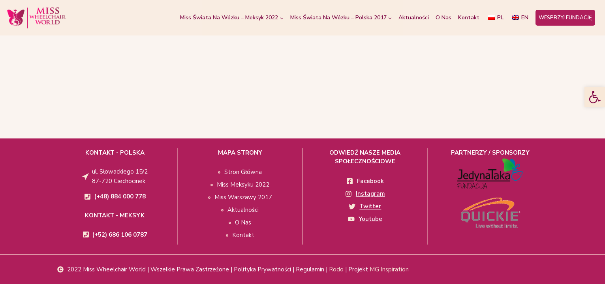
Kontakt (468, 17)
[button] (594, 97)
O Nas (443, 17)
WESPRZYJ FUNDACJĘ (565, 17)
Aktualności (413, 17)
